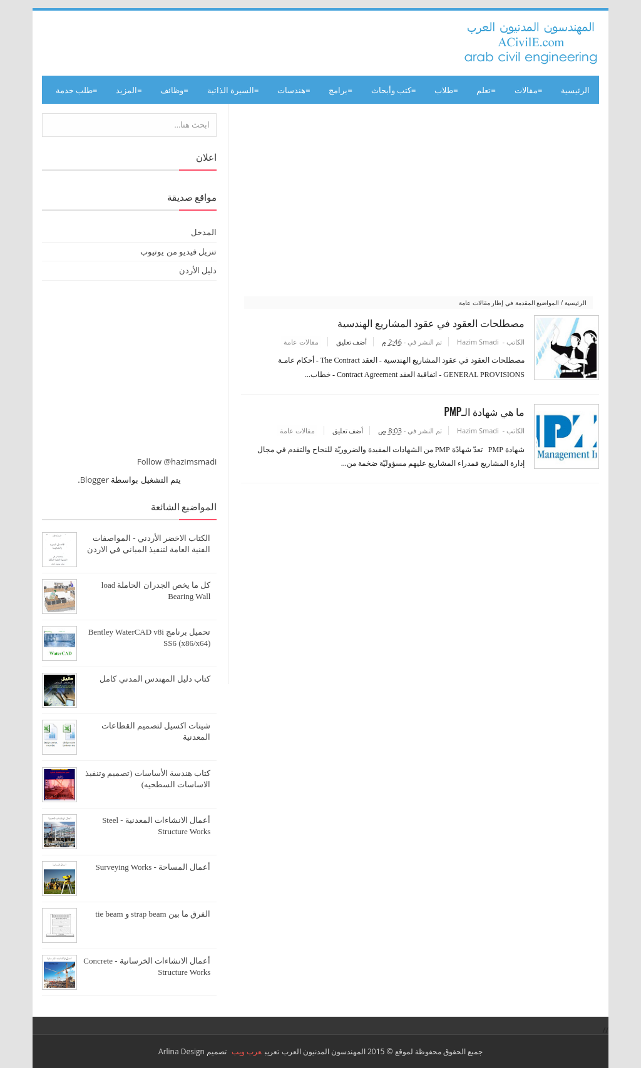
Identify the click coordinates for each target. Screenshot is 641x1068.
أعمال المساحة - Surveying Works (152, 867)
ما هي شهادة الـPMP (482, 412)
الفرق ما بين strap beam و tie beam (152, 914)
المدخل (204, 232)
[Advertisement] (418, 200)
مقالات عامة (298, 341)
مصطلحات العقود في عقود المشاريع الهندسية (429, 322)
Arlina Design (181, 1051)
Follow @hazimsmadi (177, 461)
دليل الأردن (198, 270)
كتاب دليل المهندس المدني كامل (155, 678)
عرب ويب (247, 1051)
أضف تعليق (348, 341)
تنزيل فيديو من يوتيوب (178, 251)
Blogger (94, 479)
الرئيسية (575, 89)
